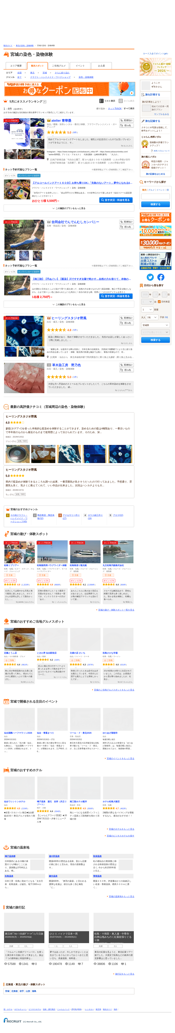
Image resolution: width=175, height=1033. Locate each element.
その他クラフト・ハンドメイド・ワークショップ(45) (18, 518)
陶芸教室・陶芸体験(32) (45, 517)
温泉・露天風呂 (49, 1009)
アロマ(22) (118, 515)
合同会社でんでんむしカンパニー (75, 222)
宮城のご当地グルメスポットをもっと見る (114, 690)
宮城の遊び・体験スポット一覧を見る (116, 610)
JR (72, 1009)
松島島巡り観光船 (78, 565)
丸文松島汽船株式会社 (113, 565)
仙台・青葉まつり (45, 733)
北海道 (14, 991)
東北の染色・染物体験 (25, 45)
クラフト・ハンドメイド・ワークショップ (50, 77)
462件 (123, 808)
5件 (75, 330)
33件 (57, 660)
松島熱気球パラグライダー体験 (52, 565)
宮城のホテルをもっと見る (121, 829)
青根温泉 (97, 876)
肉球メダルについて (162, 151)
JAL (75, 1009)
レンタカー (89, 1009)
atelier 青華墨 (61, 120)
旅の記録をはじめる (155, 174)
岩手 (22, 991)
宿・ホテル (8, 1009)
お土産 (101, 65)
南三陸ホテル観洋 (78, 801)
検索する (156, 204)
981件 (24, 665)
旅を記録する (152, 121)
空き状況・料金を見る (116, 200)
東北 (32, 72)
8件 (75, 132)
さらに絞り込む (62, 72)
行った (126, 125)
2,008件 (91, 585)
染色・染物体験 (86, 77)
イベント (80, 65)
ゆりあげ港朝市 (110, 733)
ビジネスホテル (35, 1009)
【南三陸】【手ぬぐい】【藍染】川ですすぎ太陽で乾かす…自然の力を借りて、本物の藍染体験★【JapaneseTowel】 (81, 279)
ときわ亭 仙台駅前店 (47, 653)
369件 (123, 585)
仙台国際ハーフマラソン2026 (18, 733)
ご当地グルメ (59, 65)
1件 (75, 377)
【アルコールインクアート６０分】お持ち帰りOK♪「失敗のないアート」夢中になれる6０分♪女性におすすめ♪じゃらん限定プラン (82, 182)
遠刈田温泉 (54, 856)
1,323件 (25, 585)
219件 (24, 808)
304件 (57, 811)
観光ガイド (8, 45)
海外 (115, 1009)
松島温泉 (9, 876)
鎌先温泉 (53, 876)
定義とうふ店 (10, 653)
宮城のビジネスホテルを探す (120, 836)
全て (19, 77)
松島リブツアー (11, 565)
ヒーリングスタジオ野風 (68, 318)
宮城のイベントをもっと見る (120, 758)
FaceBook (160, 277)
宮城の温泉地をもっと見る (121, 896)
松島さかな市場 (110, 653)
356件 (90, 808)
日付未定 (165, 301)
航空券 (98, 1009)
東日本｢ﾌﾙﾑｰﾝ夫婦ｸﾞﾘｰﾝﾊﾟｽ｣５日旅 (24, 933)
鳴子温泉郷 (10, 856)
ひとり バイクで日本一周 (64, 933)
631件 (123, 665)
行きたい (126, 120)
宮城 (45, 72)
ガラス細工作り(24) (95, 517)
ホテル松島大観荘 (111, 801)
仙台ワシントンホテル (14, 801)
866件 (57, 585)
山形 (28, 991)
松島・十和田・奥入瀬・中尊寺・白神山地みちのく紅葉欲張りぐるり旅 (113, 936)
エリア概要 (16, 65)
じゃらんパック (63, 1009)
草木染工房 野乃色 (66, 365)
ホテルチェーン (20, 1009)
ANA (79, 1009)
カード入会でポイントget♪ (155, 53)
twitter (150, 277)
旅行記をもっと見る (124, 974)
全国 (19, 72)
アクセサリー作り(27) (71, 517)
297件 (90, 665)
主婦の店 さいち (77, 653)
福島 (34, 991)
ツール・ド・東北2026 (81, 733)
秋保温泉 (97, 856)
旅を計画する (152, 94)
